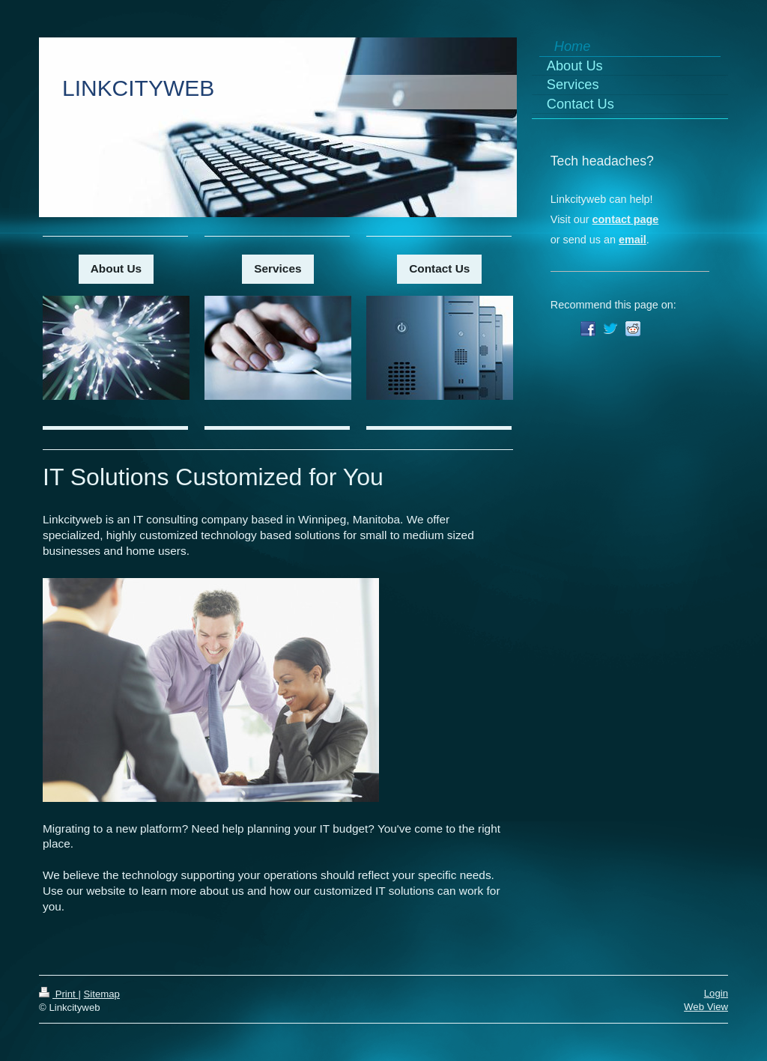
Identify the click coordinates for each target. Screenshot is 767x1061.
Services (277, 268)
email (632, 240)
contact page (625, 219)
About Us (116, 268)
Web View (706, 1006)
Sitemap (102, 994)
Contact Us (439, 268)
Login (716, 993)
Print (58, 994)
